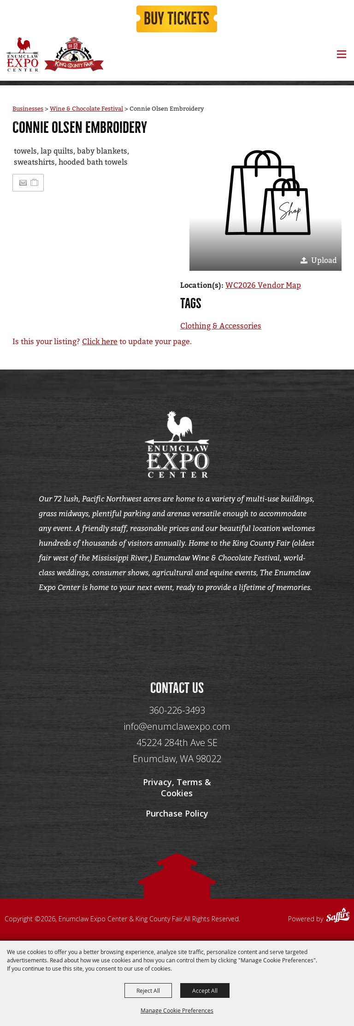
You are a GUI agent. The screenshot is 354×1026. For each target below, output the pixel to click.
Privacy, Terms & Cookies (177, 789)
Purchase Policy (177, 814)
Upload (324, 260)
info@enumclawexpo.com (177, 728)
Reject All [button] (148, 990)
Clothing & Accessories (220, 326)
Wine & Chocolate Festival (86, 108)
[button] (265, 195)
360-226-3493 (177, 711)
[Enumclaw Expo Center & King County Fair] (22, 55)
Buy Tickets (177, 19)
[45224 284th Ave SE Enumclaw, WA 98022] (177, 752)
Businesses (27, 108)
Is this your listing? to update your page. (102, 342)
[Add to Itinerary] (35, 182)
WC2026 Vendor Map (263, 285)
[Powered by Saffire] (337, 918)
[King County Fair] (74, 55)
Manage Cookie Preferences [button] (177, 1010)
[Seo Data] (177, 627)
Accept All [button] (205, 990)
